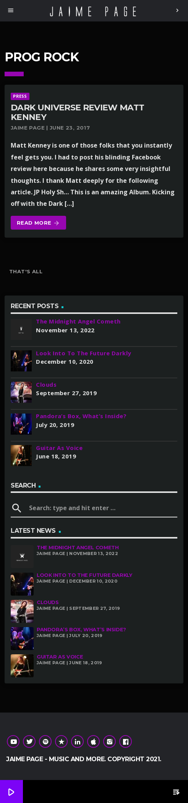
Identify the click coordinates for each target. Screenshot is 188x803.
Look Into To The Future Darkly (84, 575)
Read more (38, 223)
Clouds (48, 602)
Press (20, 96)
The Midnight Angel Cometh (77, 547)
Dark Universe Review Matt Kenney (77, 112)
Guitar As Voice (60, 657)
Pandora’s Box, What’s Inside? (81, 629)
